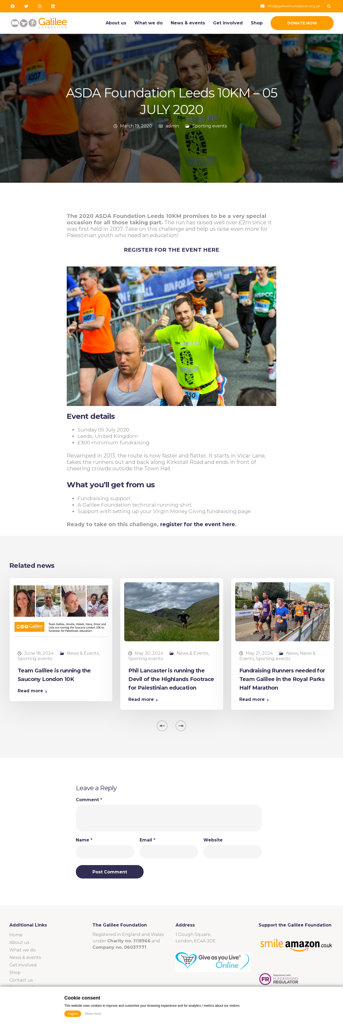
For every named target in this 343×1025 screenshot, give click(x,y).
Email (147, 840)
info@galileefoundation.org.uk (293, 6)
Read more (30, 691)
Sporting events (209, 126)
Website (213, 840)
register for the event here (197, 524)
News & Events (83, 653)
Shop (257, 22)
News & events (188, 22)
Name (84, 840)
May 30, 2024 (149, 653)
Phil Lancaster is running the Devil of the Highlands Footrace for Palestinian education (171, 679)
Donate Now (302, 23)
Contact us (21, 980)
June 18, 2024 (39, 653)
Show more (93, 1014)
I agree (73, 1014)
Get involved (228, 22)
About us (116, 22)
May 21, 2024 (259, 653)
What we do (148, 22)
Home (16, 935)
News (292, 653)
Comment (89, 800)
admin (172, 126)
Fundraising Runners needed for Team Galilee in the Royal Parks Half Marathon (282, 679)
